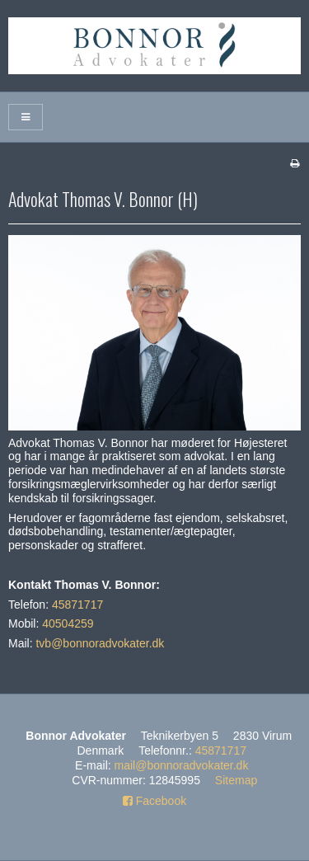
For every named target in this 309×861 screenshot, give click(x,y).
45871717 (77, 604)
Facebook (154, 800)
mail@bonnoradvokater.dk (182, 765)
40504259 (67, 623)
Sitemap (236, 780)
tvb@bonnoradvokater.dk (99, 643)
